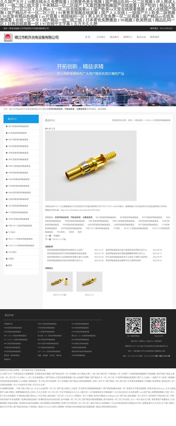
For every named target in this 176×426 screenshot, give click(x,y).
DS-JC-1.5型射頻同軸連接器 (20, 239)
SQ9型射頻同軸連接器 (12, 347)
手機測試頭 (8, 324)
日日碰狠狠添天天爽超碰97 (102, 392)
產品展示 (114, 37)
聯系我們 (154, 37)
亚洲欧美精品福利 (29, 399)
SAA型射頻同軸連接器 (46, 332)
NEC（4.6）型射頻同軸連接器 (15, 336)
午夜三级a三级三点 (25, 388)
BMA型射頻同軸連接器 (46, 340)
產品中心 (150, 341)
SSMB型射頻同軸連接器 (18, 186)
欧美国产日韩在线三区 (159, 396)
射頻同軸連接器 (56, 109)
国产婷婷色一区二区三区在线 (116, 399)
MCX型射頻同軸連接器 (18, 126)
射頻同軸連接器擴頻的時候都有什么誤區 (65, 250)
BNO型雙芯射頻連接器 (80, 344)
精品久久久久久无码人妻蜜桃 (51, 407)
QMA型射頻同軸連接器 (80, 340)
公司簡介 (101, 37)
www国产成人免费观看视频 (152, 392)
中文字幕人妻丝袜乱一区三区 (51, 396)
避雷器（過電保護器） (12, 355)
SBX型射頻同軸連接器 (12, 351)
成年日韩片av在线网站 (100, 403)
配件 (10, 265)
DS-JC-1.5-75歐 (59, 239)
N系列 (11, 259)
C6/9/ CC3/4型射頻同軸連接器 (21, 245)
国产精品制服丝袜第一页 (114, 388)
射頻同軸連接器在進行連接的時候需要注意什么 (126, 250)
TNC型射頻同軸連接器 (46, 347)
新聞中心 (127, 37)
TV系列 (11, 232)
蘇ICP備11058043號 (162, 356)
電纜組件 (7, 359)
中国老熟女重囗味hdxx (27, 396)
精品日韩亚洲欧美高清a (106, 407)
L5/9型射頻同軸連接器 (18, 212)
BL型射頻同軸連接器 (17, 133)
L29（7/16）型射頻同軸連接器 (49, 351)
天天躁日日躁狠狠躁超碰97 (90, 388)
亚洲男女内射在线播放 (29, 403)
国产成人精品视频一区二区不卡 (134, 396)
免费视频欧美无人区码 (25, 392)
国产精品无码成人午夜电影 (25, 407)
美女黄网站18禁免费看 (50, 403)
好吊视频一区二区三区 (71, 399)
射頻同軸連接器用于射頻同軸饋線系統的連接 (67, 253)
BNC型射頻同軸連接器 (18, 140)
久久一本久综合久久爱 (141, 399)
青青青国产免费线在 (161, 399)
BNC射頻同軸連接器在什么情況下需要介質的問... (127, 257)
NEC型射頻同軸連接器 (18, 206)
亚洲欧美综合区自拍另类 (49, 399)
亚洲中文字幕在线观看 (136, 388)
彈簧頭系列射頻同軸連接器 (82, 351)
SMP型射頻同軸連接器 (18, 173)
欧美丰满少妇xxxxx (156, 388)
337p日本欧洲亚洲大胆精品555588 (126, 403)
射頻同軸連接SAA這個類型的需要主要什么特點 (68, 257)
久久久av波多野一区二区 (45, 388)
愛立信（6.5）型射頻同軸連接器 (84, 336)
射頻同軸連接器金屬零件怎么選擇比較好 (123, 260)
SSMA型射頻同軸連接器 (19, 179)
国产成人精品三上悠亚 (67, 388)
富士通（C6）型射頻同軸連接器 (50, 336)
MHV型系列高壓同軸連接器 (48, 344)
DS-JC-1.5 (89, 295)
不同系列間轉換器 (78, 355)
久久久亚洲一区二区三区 (48, 392)
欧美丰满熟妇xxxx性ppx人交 (106, 396)
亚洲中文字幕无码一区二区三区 (75, 403)
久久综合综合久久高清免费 (127, 392)
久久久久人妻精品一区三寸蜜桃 (79, 396)
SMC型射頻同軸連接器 (18, 159)
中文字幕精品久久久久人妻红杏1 (74, 392)
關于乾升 (134, 341)
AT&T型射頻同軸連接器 (80, 332)
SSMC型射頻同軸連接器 (18, 219)
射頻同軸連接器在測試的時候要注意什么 (65, 260)
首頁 (130, 120)
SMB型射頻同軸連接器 (18, 153)
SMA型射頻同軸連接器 (18, 146)
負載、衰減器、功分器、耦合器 (49, 355)
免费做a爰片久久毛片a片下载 (155, 403)
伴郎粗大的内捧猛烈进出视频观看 (80, 407)
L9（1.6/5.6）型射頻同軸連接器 (15, 340)
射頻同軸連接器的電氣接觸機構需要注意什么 (125, 253)
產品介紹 (141, 37)
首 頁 (87, 37)
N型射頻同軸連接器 (79, 347)
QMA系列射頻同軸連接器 (19, 193)
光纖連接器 (81, 109)
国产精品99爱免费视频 (92, 399)
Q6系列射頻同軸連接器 (18, 199)
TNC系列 (12, 252)
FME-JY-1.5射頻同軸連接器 (20, 226)
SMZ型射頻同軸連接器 (12, 332)
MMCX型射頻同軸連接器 (19, 166)
